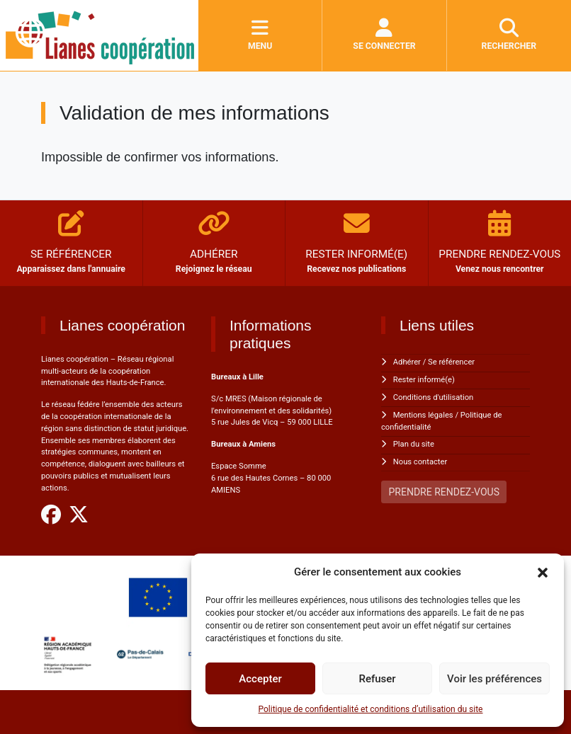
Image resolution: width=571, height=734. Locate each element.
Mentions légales (423, 415)
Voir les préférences (494, 678)
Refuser (376, 678)
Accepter (260, 678)
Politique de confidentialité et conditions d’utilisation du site (371, 709)
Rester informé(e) (424, 379)
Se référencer (451, 362)
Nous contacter (420, 461)
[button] (543, 572)
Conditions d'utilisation (433, 397)
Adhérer (407, 362)
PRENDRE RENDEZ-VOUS (444, 492)
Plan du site (413, 444)
